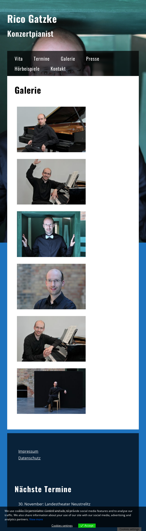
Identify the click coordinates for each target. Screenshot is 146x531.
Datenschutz (29, 458)
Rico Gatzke (32, 18)
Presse (92, 58)
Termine (42, 58)
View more (36, 519)
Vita (19, 58)
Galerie (68, 58)
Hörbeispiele (27, 68)
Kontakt (58, 68)
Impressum (28, 451)
